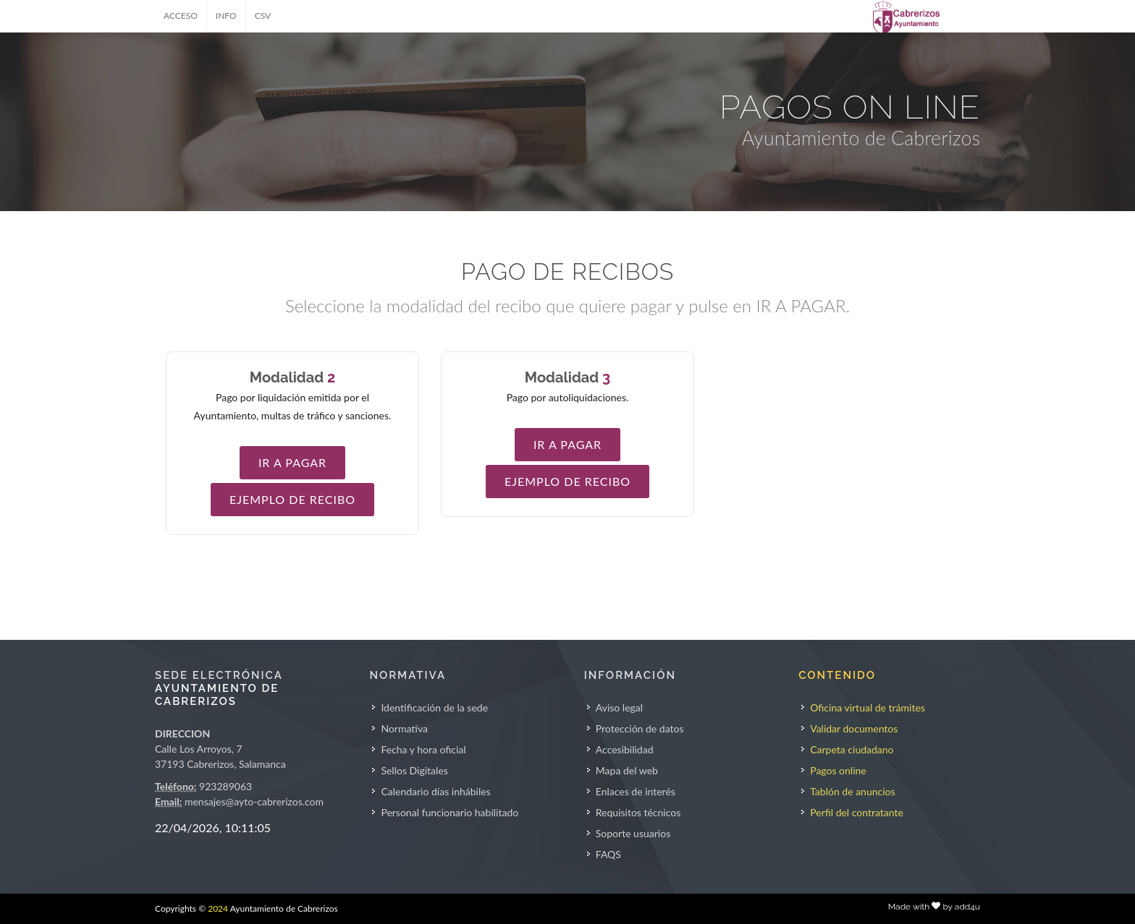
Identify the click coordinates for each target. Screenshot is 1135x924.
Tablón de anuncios (852, 791)
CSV (263, 15)
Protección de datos (640, 728)
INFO (226, 15)
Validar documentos (854, 728)
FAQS (608, 854)
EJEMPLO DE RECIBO (292, 499)
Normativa (404, 728)
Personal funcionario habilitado (449, 812)
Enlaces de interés (635, 791)
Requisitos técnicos (638, 812)
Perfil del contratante (856, 812)
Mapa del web (627, 770)
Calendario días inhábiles (435, 791)
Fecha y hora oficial (423, 749)
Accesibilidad (625, 749)
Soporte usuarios (633, 833)
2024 (218, 908)
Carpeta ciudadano (851, 749)
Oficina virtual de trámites (867, 707)
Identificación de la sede (434, 707)
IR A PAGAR (292, 462)
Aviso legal (619, 707)
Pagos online (838, 770)
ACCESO (181, 15)
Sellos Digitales (414, 770)
